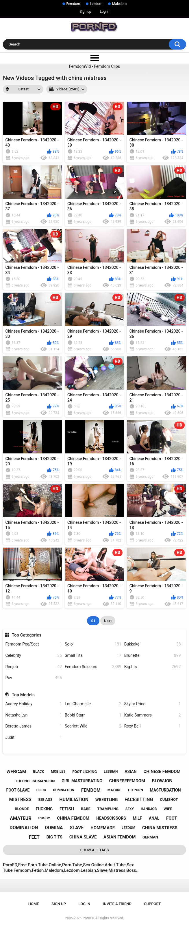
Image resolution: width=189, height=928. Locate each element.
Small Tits (93, 655)
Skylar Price (152, 703)
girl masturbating (82, 781)
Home (33, 904)
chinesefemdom (127, 780)
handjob (149, 809)
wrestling (106, 799)
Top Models (23, 694)
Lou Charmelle (93, 703)
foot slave (18, 790)
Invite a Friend (117, 904)
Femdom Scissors (93, 666)
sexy (129, 809)
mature (114, 790)
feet (34, 837)
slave (77, 827)
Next (108, 621)
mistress (20, 799)
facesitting (139, 799)
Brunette (152, 655)
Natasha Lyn (33, 715)
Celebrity (33, 655)
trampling (107, 809)
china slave (83, 837)
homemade (102, 827)
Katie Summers (152, 715)
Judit (33, 737)
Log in (105, 12)
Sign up (85, 12)
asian (131, 771)
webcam (16, 771)
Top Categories (26, 635)
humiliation (73, 799)
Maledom (119, 4)
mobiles (58, 772)
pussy (44, 818)
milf (137, 818)
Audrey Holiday (33, 703)
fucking (44, 809)
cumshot (169, 799)
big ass (45, 799)
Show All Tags (94, 850)
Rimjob (33, 666)
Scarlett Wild (93, 726)
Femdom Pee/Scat (33, 644)
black (38, 772)
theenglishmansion (35, 781)
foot (171, 818)
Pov (33, 677)
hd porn (135, 790)
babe (85, 809)
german (150, 837)
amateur (20, 818)
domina (54, 827)
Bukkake (152, 644)
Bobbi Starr (93, 715)
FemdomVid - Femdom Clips (94, 66)
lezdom (128, 828)
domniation (63, 790)
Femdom (73, 4)
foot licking (84, 772)
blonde (22, 809)
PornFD (88, 918)
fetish (67, 809)
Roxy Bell (152, 726)
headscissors (111, 818)
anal (154, 818)
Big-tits (152, 666)
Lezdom (96, 4)
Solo (93, 644)
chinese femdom (161, 771)
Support (152, 904)
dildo (41, 790)
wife (168, 809)
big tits (54, 837)
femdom (91, 790)
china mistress (159, 827)
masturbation (165, 790)
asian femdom (119, 837)
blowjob (162, 780)
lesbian (111, 772)
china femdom (73, 818)
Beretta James (33, 726)
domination (24, 827)
